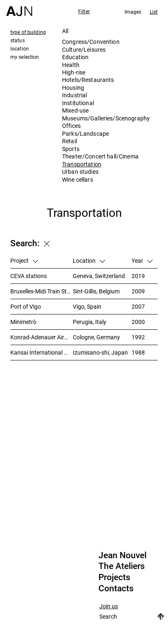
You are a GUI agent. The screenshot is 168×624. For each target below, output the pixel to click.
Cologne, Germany (96, 337)
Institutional (78, 103)
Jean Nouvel (122, 555)
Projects (114, 577)
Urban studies (80, 171)
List (154, 11)
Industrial (74, 95)
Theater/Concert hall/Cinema (100, 156)
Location (89, 260)
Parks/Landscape (85, 133)
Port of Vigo (25, 306)
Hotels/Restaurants (88, 80)
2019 (138, 276)
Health (70, 65)
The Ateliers (121, 566)
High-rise (73, 72)
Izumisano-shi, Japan (100, 352)
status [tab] (17, 40)
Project (24, 260)
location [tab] (19, 48)
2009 (138, 291)
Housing (73, 87)
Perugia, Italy (89, 322)
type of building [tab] (28, 32)
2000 (138, 322)
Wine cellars (77, 179)
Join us (108, 606)
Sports (70, 149)
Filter (84, 11)
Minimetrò (23, 322)
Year (142, 260)
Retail (69, 141)
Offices (71, 126)
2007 (138, 306)
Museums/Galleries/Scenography (106, 118)
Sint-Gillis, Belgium (96, 291)
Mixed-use (75, 110)
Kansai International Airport (41, 352)
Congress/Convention (91, 42)
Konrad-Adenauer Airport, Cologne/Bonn (41, 337)
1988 (138, 352)
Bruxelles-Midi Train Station (41, 291)
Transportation (81, 164)
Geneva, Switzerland (99, 276)
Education (75, 57)
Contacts (116, 588)
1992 (138, 337)
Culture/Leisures (84, 49)
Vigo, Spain (87, 306)
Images (133, 11)
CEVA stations (28, 276)
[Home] (19, 8)
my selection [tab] (24, 56)
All (65, 31)
